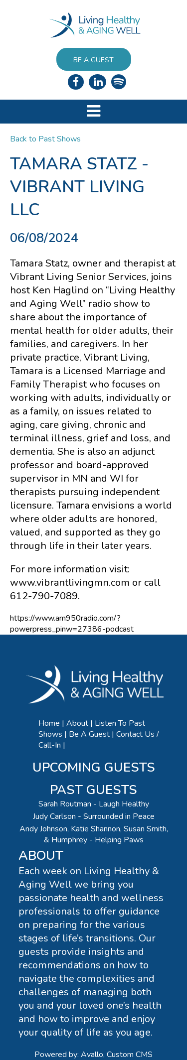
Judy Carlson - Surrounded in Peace (94, 816)
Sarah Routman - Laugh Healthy (93, 803)
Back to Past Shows (45, 138)
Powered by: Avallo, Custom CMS (93, 1054)
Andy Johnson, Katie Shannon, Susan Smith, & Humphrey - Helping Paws (93, 834)
